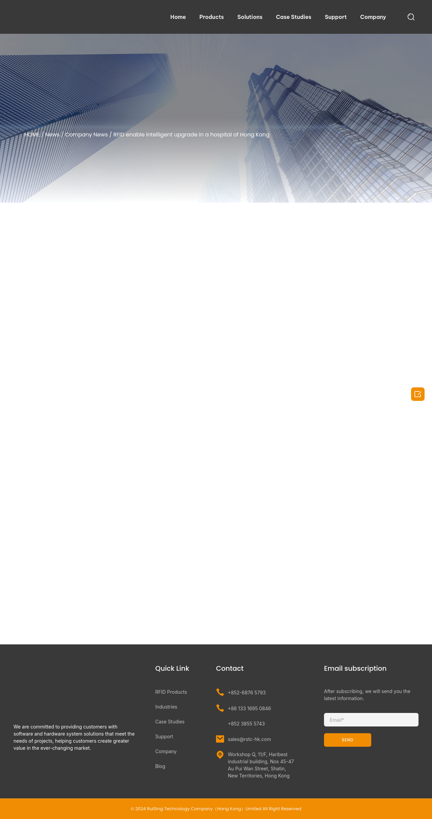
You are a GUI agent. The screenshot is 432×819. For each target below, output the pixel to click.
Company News (86, 134)
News (52, 134)
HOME (32, 134)
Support (336, 17)
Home (178, 17)
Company (373, 17)
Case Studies (294, 17)
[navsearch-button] (411, 16)
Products (211, 17)
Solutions (249, 17)
